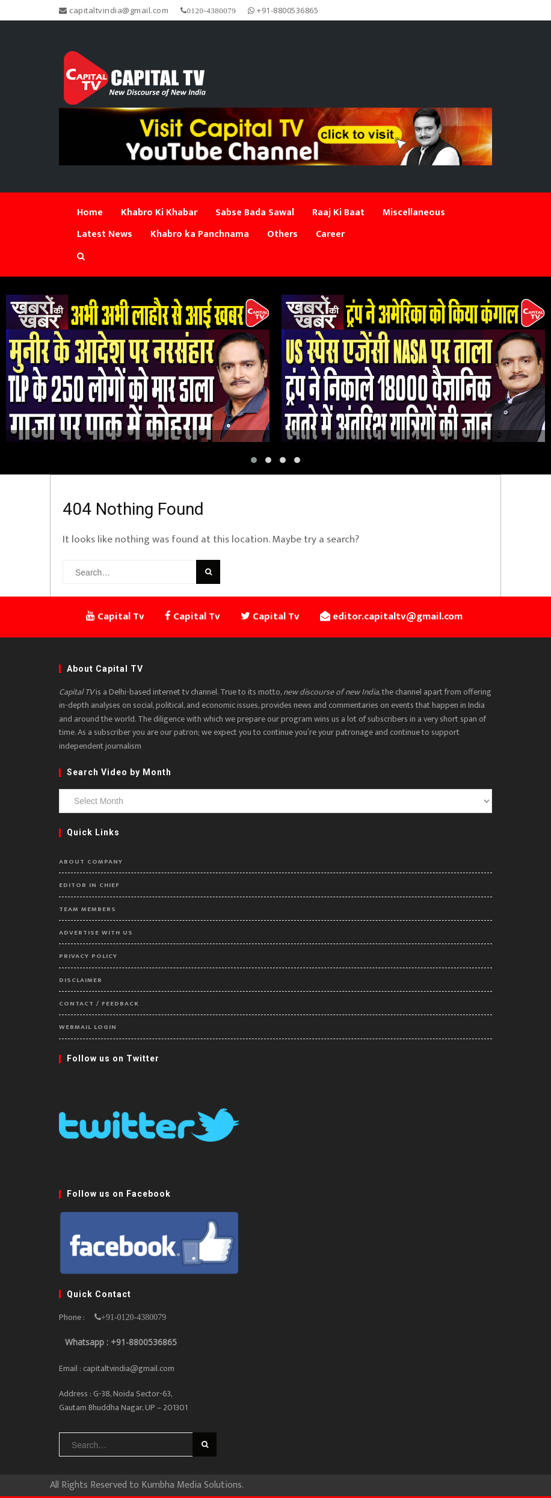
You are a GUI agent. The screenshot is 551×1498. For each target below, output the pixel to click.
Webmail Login (88, 1027)
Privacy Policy (88, 956)
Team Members (87, 909)
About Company (91, 861)
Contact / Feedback (99, 1003)
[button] (254, 460)
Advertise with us (96, 932)
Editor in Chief (89, 885)
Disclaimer (80, 980)
